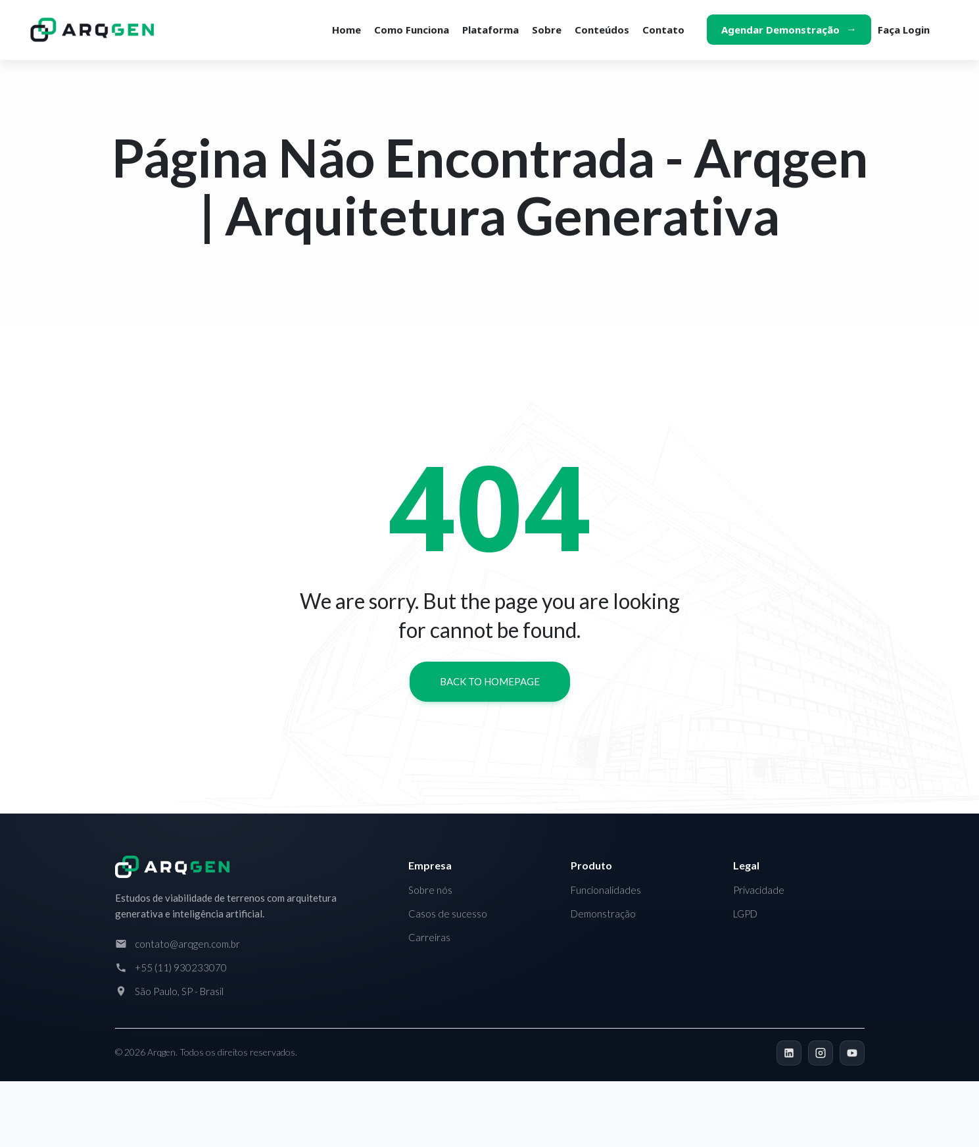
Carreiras (429, 937)
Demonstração (603, 913)
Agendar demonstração (780, 29)
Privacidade (758, 890)
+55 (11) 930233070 (181, 967)
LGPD (745, 913)
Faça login (904, 29)
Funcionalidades (606, 890)
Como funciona (411, 29)
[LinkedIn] (788, 1052)
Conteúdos (602, 29)
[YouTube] (852, 1052)
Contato (663, 29)
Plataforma (490, 29)
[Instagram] (820, 1052)
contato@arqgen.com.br (187, 944)
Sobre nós (430, 890)
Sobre (546, 29)
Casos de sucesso (447, 913)
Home (346, 29)
